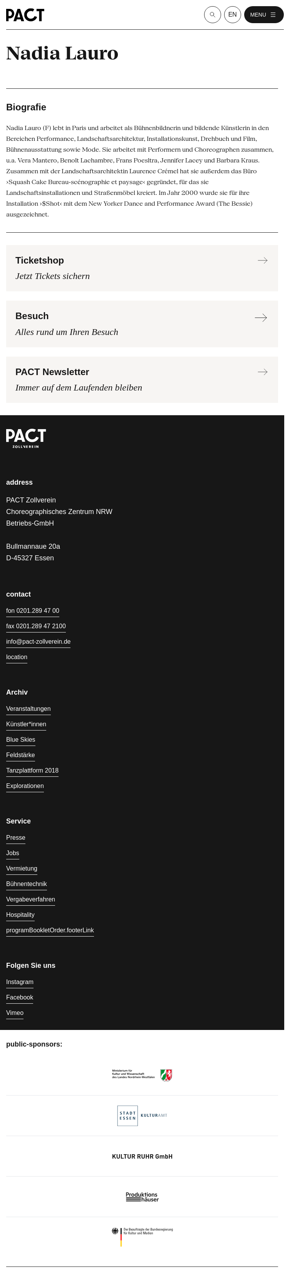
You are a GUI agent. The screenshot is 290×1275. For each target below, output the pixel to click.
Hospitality (20, 914)
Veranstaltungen (28, 708)
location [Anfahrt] (16, 657)
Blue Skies (20, 739)
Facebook (19, 997)
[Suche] (212, 14)
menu (264, 14)
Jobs (12, 853)
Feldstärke (20, 755)
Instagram (20, 982)
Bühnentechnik (26, 884)
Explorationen (25, 786)
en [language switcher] (232, 14)
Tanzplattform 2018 (32, 770)
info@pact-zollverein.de (38, 641)
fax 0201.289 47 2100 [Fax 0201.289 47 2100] (36, 626)
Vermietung (21, 868)
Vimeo (14, 1013)
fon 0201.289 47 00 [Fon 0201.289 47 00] (32, 610)
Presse (15, 837)
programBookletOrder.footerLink (50, 930)
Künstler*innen (26, 724)
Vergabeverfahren (30, 899)
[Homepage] (25, 15)
